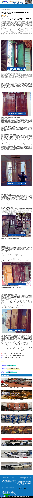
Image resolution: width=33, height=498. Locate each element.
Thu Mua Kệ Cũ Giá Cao (16, 423)
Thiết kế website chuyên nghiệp (21, 496)
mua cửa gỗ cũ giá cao (25, 28)
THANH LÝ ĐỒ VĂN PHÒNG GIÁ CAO (16, 447)
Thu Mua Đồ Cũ (7, 9)
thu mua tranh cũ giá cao (17, 435)
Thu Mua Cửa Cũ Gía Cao (16, 411)
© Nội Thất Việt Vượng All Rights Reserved (10, 496)
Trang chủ (3, 9)
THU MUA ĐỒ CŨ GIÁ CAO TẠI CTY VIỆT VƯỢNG (16, 399)
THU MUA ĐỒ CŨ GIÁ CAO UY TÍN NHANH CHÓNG (16, 387)
